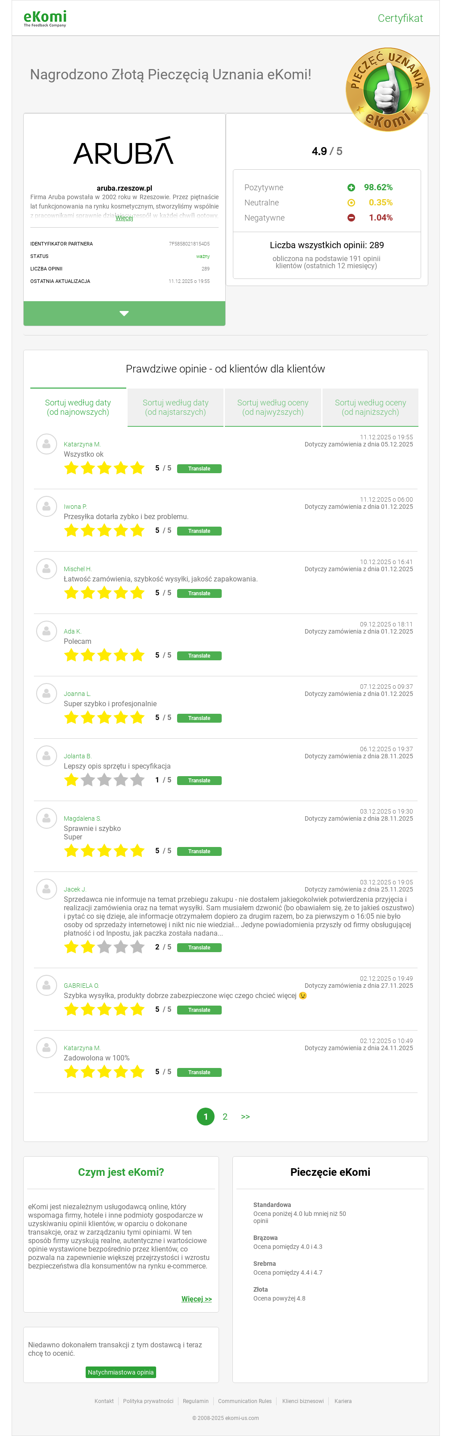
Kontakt (104, 1401)
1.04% (370, 217)
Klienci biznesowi (303, 1401)
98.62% (370, 187)
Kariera (343, 1401)
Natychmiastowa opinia (121, 1372)
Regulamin (196, 1401)
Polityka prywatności (148, 1401)
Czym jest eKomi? (121, 1172)
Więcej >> (197, 1299)
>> (245, 1116)
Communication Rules (245, 1401)
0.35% (370, 202)
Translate (199, 469)
